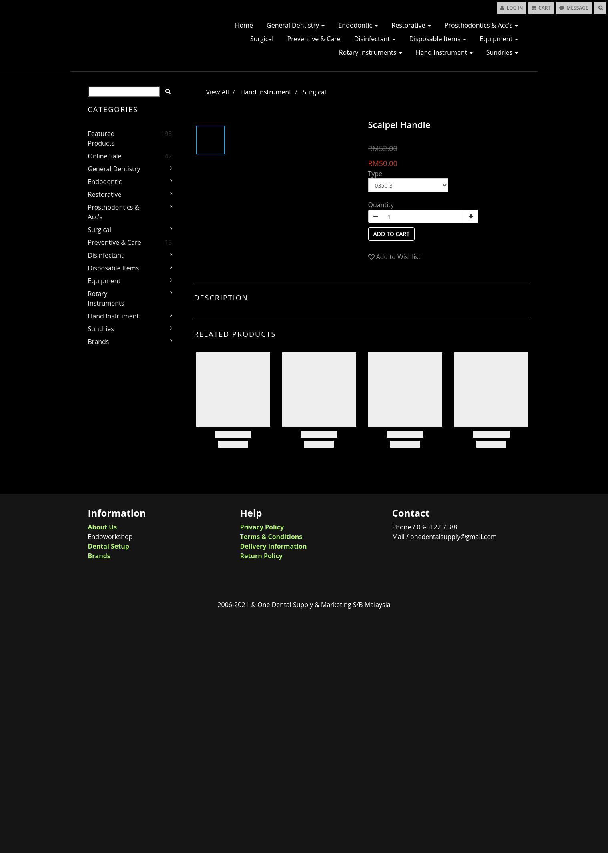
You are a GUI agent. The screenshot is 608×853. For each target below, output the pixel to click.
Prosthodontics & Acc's (481, 25)
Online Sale (105, 156)
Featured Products (101, 138)
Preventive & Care (314, 38)
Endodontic (358, 25)
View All (217, 92)
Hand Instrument (444, 52)
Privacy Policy (262, 527)
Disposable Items (437, 38)
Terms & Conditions (271, 536)
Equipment (499, 38)
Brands (98, 341)
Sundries (502, 52)
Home (244, 25)
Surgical (261, 38)
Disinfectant (374, 38)
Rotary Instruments (370, 52)
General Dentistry (296, 25)
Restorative (411, 25)
